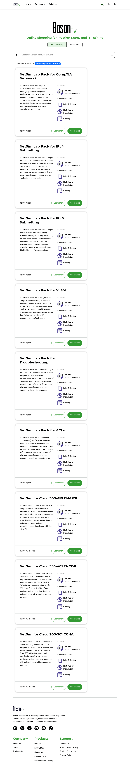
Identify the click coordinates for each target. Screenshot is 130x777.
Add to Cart (75, 131)
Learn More (59, 131)
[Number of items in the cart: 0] (109, 4)
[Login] (114, 4)
